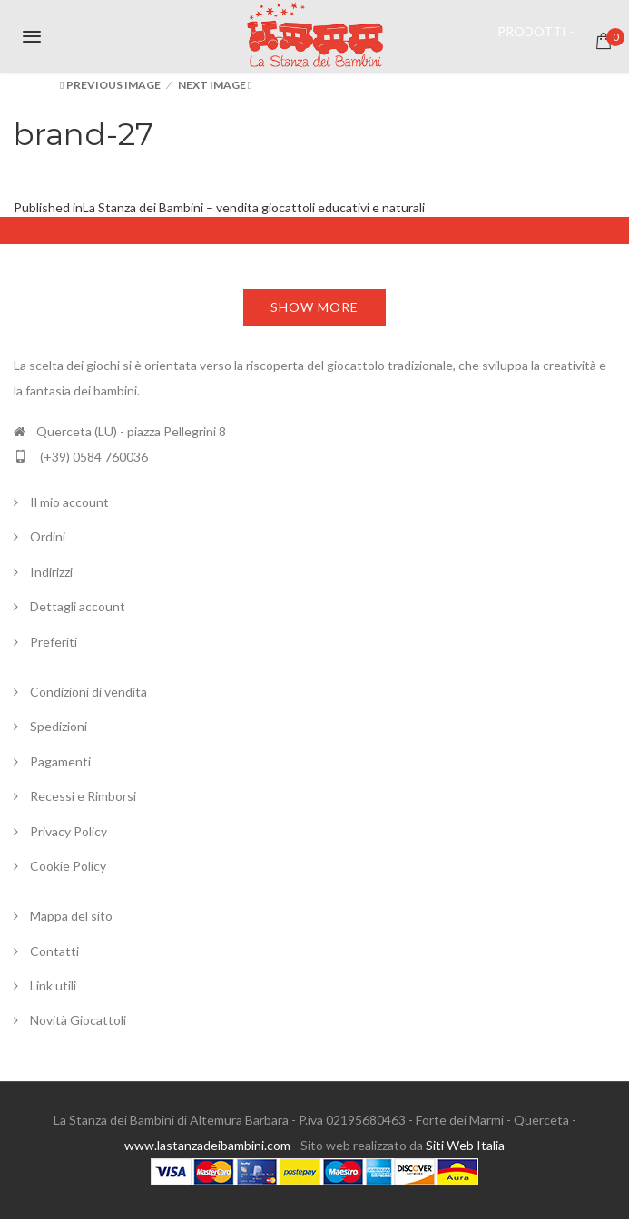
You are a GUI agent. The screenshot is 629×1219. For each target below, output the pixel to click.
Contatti (54, 951)
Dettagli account (77, 606)
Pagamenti (60, 761)
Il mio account (69, 502)
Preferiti (53, 641)
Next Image (212, 85)
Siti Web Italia (465, 1145)
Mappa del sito (71, 915)
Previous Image (113, 85)
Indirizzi (51, 572)
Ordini (47, 536)
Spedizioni (58, 726)
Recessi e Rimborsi (83, 796)
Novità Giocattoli (78, 1020)
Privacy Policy (68, 831)
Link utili (53, 985)
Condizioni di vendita (88, 691)
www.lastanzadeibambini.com (207, 1145)
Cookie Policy (68, 865)
